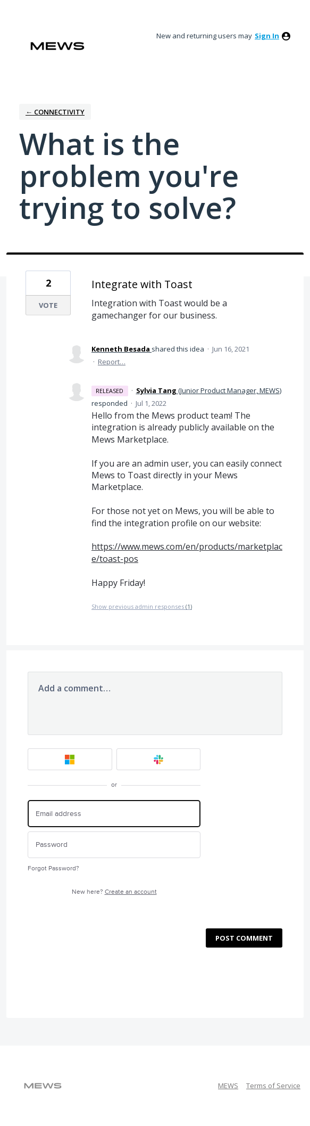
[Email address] (114, 813)
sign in (267, 35)
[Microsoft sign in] (70, 759)
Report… (111, 361)
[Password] (114, 845)
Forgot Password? (53, 868)
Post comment (244, 938)
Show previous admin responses (141, 606)
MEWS (228, 1085)
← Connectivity (55, 112)
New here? (114, 892)
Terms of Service (273, 1085)
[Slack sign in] (158, 759)
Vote (48, 305)
